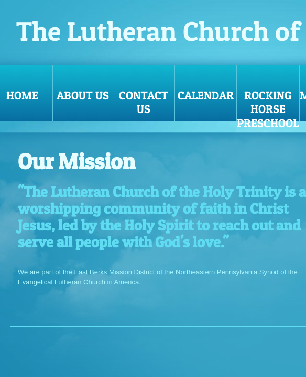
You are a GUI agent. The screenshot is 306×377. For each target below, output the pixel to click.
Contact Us (143, 102)
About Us (83, 95)
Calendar (206, 95)
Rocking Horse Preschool (268, 104)
